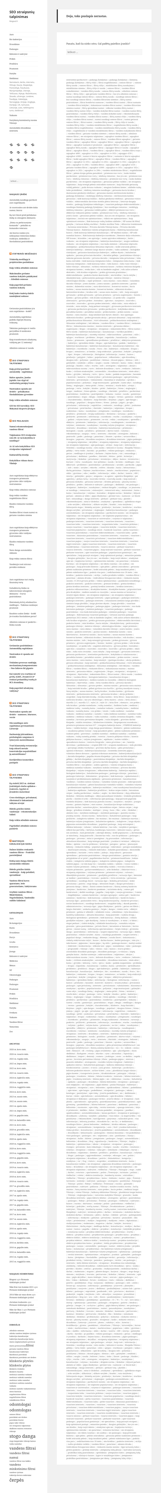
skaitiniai (130, 1291)
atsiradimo (128, 1175)
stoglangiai (78, 385)
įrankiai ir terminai (120, 841)
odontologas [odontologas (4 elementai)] (20, 1409)
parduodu (129, 464)
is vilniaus (123, 951)
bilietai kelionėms (108, 1082)
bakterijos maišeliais (102, 787)
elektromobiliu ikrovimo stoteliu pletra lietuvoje (96, 201)
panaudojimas (115, 1308)
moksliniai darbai (129, 1268)
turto (91, 368)
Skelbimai (23, 94)
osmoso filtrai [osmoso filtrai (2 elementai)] (15, 1414)
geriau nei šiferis (130, 906)
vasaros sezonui (108, 547)
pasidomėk (102, 1291)
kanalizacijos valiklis (75, 1164)
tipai (70, 354)
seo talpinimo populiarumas (115, 515)
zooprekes (101, 1161)
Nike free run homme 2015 (21, 1287)
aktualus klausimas (95, 915)
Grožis (12, 942)
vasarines (129, 521)
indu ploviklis (136, 745)
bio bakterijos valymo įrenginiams (116, 1249)
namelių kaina (88, 708)
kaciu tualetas (104, 634)
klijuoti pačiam (133, 1362)
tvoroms (95, 878)
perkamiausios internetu (88, 694)
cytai (107, 1053)
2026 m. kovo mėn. (17, 1049)
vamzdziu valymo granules (114, 781)
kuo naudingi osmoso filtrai (78, 99)
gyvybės (77, 374)
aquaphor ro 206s (92, 170)
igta (114, 1050)
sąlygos (69, 337)
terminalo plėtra (95, 1212)
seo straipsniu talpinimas (92, 136)
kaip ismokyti (100, 660)
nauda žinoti (115, 937)
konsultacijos (87, 1130)
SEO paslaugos (20, 421)
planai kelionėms (91, 1124)
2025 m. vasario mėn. (19, 1073)
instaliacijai (116, 1229)
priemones (127, 428)
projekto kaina (122, 1234)
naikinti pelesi (72, 733)
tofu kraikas (128, 637)
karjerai (116, 1217)
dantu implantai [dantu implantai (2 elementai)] (16, 1342)
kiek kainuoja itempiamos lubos (96, 261)
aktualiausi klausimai (76, 841)
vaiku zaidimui (121, 249)
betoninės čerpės (107, 883)
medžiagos (101, 397)
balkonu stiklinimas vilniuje (119, 1065)
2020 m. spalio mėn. (18, 1139)
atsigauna (98, 476)
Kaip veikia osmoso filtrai (20, 558)
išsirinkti (113, 391)
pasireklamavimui (108, 1101)
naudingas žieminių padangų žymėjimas (84, 207)
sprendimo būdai (86, 343)
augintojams (72, 329)
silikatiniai (86, 504)
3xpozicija (128, 1053)
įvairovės (118, 1285)
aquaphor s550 (128, 164)
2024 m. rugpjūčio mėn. (20, 1087)
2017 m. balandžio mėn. (20, 1209)
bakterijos (72, 343)
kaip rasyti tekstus (119, 558)
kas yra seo (122, 176)
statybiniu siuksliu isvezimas (106, 767)
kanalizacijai (108, 331)
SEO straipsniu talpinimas (19, 362)
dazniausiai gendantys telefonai (80, 193)
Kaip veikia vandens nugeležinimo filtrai (18, 497)
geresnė (123, 1198)
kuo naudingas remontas (116, 207)
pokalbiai (103, 1115)
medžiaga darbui (101, 1226)
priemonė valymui (114, 872)
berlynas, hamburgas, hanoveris (101, 830)
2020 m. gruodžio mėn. (19, 1129)
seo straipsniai (93, 1164)
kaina (70, 340)
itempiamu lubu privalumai (122, 258)
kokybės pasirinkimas (118, 849)
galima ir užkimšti (85, 912)
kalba (80, 1138)
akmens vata (72, 813)
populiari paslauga (107, 824)
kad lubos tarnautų (132, 1449)
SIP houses (71, 238)
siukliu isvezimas (84, 722)
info (121, 292)
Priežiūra (13, 63)
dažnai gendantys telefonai (111, 198)
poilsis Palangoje (117, 1084)
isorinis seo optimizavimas (90, 218)
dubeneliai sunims (83, 286)
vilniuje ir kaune (86, 1455)
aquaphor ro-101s (90, 153)
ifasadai (110, 467)
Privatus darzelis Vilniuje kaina (104, 227)
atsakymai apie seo (104, 1427)
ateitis (135, 1282)
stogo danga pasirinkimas (100, 728)
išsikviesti (72, 946)
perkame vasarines (74, 552)
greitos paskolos (73, 1449)
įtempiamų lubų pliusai (111, 1449)
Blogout (12, 1279)
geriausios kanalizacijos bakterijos (93, 252)
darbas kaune (107, 940)
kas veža (113, 827)
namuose (126, 496)
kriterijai (128, 456)
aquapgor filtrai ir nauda (116, 147)
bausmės (137, 374)
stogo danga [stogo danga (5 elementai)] (22, 1436)
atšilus (90, 363)
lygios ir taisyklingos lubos (108, 1455)
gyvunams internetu (130, 651)
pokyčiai (105, 1316)
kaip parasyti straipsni (88, 555)
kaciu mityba (129, 275)
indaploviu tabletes (85, 818)
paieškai (129, 1110)
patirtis (82, 883)
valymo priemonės (74, 869)
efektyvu (70, 422)
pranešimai (129, 1294)
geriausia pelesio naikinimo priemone (123, 1435)
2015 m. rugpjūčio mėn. (20, 1261)
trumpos (70, 1147)
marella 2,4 (71, 702)
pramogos (112, 1200)
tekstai (129, 1090)
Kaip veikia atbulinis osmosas (23, 268)
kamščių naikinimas (75, 915)
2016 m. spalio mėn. (18, 1228)
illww (104, 1059)
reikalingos (124, 1149)
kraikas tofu (91, 292)
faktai (85, 886)
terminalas (117, 1212)
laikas (90, 357)
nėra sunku (99, 447)
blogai (70, 1155)
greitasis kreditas (111, 583)
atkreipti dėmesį (103, 832)
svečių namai (93, 1206)
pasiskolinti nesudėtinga (129, 580)
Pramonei (13, 68)
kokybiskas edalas (126, 309)
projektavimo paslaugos (103, 1234)
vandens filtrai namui (115, 102)
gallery (101, 1305)
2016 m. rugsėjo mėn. (18, 1233)
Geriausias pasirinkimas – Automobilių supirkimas (21, 647)
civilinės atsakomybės (83, 371)
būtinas (105, 360)
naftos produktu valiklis (113, 575)
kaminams (119, 1311)
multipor (97, 810)
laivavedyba (127, 1325)
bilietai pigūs (98, 1079)
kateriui (125, 1322)
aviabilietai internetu (117, 1161)
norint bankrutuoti (75, 903)
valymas (70, 425)
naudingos (116, 411)
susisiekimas (118, 946)
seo (123, 742)
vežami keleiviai (100, 827)
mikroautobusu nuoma (76, 368)
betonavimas (129, 467)
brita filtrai (119, 697)
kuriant (69, 462)
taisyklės (93, 1115)
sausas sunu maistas (108, 292)
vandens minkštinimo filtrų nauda (110, 128)
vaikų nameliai (105, 705)
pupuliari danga (73, 937)
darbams (99, 453)
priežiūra (123, 391)
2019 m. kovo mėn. (17, 1162)
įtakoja (114, 402)
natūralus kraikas (74, 699)
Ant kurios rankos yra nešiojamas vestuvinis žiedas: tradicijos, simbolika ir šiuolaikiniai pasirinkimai (22, 237)
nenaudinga (130, 453)
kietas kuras (102, 815)
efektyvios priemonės (131, 340)
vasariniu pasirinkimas (76, 532)
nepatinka (109, 337)
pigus (108, 946)
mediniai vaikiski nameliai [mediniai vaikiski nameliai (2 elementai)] (20, 1377)
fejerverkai (83, 674)
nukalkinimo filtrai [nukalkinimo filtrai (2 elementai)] (17, 1400)
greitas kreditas (128, 583)
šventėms (70, 447)
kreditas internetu (125, 586)
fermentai (111, 413)
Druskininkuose (117, 1206)
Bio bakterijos (15, 39)
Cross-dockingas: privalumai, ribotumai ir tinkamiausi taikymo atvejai (23, 800)
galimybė (115, 382)
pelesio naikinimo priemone (127, 731)
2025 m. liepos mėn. (18, 1063)
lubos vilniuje (72, 266)
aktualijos (106, 1294)
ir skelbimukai (126, 1121)
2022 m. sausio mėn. (18, 1101)
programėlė (73, 948)
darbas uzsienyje (88, 954)
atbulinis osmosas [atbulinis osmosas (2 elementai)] (16, 1330)
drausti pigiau (117, 360)
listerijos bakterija (74, 249)
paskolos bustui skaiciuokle (96, 275)
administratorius (74, 906)
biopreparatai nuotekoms (125, 722)
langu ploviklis (118, 603)
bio (105, 348)
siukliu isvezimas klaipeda (122, 716)
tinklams (113, 1178)
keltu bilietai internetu (87, 1263)
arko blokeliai (113, 869)
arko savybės (74, 504)
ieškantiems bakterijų (107, 770)
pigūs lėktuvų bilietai (115, 1305)
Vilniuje (123, 1141)
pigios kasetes (72, 1073)
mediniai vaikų (73, 708)
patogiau (114, 844)
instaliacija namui (76, 1232)
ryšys (87, 365)
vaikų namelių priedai (86, 736)
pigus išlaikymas (99, 496)
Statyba (12, 73)
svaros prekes (124, 948)
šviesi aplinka (90, 391)
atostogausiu (90, 1062)
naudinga (102, 391)
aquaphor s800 (73, 153)
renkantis (107, 405)
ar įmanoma (134, 487)
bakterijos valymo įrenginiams (80, 821)
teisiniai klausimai (115, 1132)
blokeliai (82, 459)
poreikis (70, 1268)
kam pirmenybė (87, 832)
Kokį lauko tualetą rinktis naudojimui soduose (21, 295)
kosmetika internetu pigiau (120, 750)
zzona (136, 1048)
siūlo (136, 334)
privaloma (106, 1217)
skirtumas (87, 1203)
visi (120, 453)
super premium (94, 280)
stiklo (68, 473)
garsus (69, 1059)
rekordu (93, 467)
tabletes (119, 864)
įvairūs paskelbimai (109, 1093)
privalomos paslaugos (112, 377)
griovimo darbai (73, 807)
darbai (121, 473)
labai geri (101, 1149)
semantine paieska (133, 555)
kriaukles (82, 238)
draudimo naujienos (95, 439)
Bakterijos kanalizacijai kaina (20, 842)
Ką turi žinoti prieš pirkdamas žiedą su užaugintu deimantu (22, 216)
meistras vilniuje (121, 278)
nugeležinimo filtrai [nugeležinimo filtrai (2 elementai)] (17, 1397)
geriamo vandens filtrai (76, 167)
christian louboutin (18, 1302)
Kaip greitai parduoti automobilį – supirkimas (21, 370)
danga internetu (92, 498)
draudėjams (71, 1115)
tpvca (101, 374)
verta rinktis (94, 852)
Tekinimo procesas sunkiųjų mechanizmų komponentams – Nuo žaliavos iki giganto (23, 665)
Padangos (13, 979)
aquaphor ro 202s (74, 170)
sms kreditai (116, 275)
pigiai (139, 464)
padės (79, 436)
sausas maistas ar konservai (123, 592)
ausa (108, 1070)
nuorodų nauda (114, 479)
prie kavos (119, 1291)
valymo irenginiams (87, 770)
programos (104, 776)
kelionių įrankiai (87, 1121)
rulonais (129, 872)
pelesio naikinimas (132, 728)
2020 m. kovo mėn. (17, 1148)
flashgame (81, 1053)
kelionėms (100, 1087)
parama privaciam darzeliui (88, 255)
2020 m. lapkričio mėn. (19, 1134)
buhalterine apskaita (105, 821)
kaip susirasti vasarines (111, 549)
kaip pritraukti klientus (87, 566)
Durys (12, 937)
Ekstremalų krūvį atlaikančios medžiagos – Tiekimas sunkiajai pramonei (23, 605)
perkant (104, 498)
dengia (92, 397)
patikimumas (83, 745)
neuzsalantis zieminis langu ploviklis (122, 600)
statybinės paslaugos (109, 813)
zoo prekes (134, 702)
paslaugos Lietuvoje (75, 776)
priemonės (79, 340)
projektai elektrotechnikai (98, 1232)
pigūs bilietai (102, 1084)
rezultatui (134, 1147)
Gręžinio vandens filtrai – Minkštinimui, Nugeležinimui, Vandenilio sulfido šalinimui (21, 896)
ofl (83, 1050)
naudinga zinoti (95, 530)
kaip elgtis (109, 892)
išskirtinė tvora (128, 869)
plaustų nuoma (129, 481)
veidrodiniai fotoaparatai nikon (107, 578)
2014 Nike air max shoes (20, 1294)
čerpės (104, 909)
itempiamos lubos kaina (123, 261)
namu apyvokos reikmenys (114, 238)
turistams (124, 1172)
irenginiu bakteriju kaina (109, 725)
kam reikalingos (94, 1147)
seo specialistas (108, 1421)
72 (122, 1299)
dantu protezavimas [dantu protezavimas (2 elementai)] (17, 1346)
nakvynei (92, 1169)
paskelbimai (136, 1087)
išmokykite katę (73, 278)
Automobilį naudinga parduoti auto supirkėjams (23, 201)
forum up (70, 1285)
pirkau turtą (82, 479)
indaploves (121, 821)
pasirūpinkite (97, 394)
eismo (76, 467)
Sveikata (13, 1012)
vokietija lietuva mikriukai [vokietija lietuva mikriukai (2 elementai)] (20, 1475)
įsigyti (121, 399)
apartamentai (92, 1172)
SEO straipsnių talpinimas (21, 14)
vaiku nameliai (101, 716)
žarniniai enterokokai (78, 227)
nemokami (112, 1149)
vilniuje (83, 948)
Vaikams (13, 115)
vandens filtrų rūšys (75, 125)
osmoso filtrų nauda (111, 91)
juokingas (109, 1056)
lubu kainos (112, 263)
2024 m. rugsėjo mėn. (18, 1082)
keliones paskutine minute (78, 1070)
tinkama (109, 394)
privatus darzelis (99, 258)
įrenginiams (104, 411)
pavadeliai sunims (93, 312)
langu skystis (134, 821)
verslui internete (75, 1254)
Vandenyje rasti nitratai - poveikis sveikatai (20, 565)
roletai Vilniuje (82, 1192)
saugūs (98, 363)
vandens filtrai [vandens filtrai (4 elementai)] (22, 1448)
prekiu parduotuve (107, 309)
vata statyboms (124, 504)
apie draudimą (128, 357)
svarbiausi (79, 337)
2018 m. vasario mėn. (19, 1181)
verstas (120, 397)
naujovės (82, 1288)
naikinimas (71, 411)
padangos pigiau (103, 606)
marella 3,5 (84, 702)
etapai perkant (72, 923)
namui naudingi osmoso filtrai (80, 96)
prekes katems (109, 312)
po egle (130, 402)
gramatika (97, 1268)
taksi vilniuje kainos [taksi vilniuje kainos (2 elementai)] (27, 1441)
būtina (112, 456)
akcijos (132, 365)
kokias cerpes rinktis (118, 790)
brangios (70, 439)
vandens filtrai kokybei (78, 105)
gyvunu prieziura (103, 295)
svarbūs (124, 1147)
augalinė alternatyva (102, 646)
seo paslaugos (132, 484)
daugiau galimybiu (76, 558)
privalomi (80, 1147)
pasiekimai (93, 1325)
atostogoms (111, 365)
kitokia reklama (119, 1124)
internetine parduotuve (76, 79)
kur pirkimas (100, 462)
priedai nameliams (87, 705)
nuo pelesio (87, 764)
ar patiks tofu (119, 297)
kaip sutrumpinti (125, 824)
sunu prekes (103, 1189)
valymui (138, 416)
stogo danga (92, 883)
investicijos (106, 459)
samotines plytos (90, 807)
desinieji (90, 1056)
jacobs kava (128, 1067)
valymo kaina (82, 419)
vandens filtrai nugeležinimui (79, 128)
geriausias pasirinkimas (89, 855)
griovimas (85, 733)
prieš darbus (85, 408)
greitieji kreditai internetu (102, 586)
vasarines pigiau (91, 527)
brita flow (113, 702)
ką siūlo (106, 943)
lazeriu (129, 473)
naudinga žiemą (85, 991)
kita (68, 1280)
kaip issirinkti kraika (77, 688)
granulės (127, 1195)
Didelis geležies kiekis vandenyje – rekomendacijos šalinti (22, 812)
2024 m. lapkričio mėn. (19, 1077)
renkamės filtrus (96, 668)
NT (10, 970)
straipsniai (92, 329)
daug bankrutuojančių (109, 900)
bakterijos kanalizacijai (111, 241)
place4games (124, 1050)
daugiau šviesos (95, 402)
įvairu (91, 1288)
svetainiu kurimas (111, 1430)
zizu (111, 1135)
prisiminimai (79, 1220)
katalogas (70, 1093)
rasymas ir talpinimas (122, 518)
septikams (108, 739)
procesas (81, 838)
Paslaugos (13, 49)
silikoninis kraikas (123, 289)
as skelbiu (127, 1056)
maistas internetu (104, 326)
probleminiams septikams (79, 787)
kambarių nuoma (113, 1175)
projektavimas (93, 1178)
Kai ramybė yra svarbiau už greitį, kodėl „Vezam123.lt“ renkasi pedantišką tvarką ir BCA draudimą (23, 678)
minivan (129, 1059)
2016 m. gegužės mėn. (19, 1247)
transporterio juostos (89, 1073)
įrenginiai (137, 351)
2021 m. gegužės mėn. (19, 1115)
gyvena (83, 1325)
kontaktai (98, 300)
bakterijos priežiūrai (97, 790)
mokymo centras (128, 1316)
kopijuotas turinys (83, 561)
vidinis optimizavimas (106, 580)
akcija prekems (133, 660)
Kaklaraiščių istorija (19, 455)
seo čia (115, 1121)
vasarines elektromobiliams (101, 532)
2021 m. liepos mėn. (18, 1110)
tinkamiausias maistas (84, 326)
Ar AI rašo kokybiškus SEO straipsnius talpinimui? (22, 448)
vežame (87, 827)
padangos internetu (75, 521)
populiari (81, 402)
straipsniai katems (74, 269)
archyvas (91, 1305)
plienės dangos (102, 1271)
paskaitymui (72, 1297)
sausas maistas (86, 691)
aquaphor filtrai (89, 142)
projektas (135, 1234)
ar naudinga (72, 490)
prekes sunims (124, 312)
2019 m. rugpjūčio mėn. (20, 1153)
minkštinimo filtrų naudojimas (120, 85)
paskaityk (70, 1294)
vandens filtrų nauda (90, 91)
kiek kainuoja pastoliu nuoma (98, 801)
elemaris (124, 702)
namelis (98, 714)
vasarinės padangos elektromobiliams (122, 204)
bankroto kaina (128, 898)
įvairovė (92, 1322)
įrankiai (115, 1254)
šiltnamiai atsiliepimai (76, 323)
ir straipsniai (127, 1098)
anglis (104, 793)
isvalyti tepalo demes (75, 595)
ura (90, 1297)
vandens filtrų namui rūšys (78, 111)
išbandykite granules (75, 875)
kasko (69, 371)
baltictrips (116, 1067)
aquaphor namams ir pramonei (88, 145)
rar (79, 1161)
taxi (106, 948)
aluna (120, 699)
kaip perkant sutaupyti (99, 306)
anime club (127, 1288)
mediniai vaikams (84, 716)
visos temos (114, 1115)
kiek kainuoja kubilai (87, 198)
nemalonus (80, 351)
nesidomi (81, 363)
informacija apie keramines (100, 929)
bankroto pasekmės (96, 889)
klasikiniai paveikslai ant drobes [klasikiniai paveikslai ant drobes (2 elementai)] (22, 1357)
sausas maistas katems (85, 289)
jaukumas (136, 405)
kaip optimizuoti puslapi (111, 555)
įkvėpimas (79, 1257)
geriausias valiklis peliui (96, 210)
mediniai (78, 391)
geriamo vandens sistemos (94, 133)
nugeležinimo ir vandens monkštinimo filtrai (93, 130)
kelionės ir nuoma (115, 447)
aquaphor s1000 (73, 156)
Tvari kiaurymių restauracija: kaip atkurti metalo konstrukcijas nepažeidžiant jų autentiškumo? (23, 749)
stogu (131, 1169)
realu (111, 1280)
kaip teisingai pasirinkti (98, 841)
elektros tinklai (73, 1237)
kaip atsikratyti (104, 351)
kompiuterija (99, 1127)
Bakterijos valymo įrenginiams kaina (98, 229)
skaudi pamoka (130, 903)
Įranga (12, 951)
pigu (129, 1178)
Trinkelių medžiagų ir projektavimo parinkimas (21, 261)
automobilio (100, 371)
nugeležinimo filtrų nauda (125, 125)
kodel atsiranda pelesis (126, 246)
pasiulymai (82, 1093)
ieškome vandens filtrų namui (119, 108)
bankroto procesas (129, 900)
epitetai (77, 844)
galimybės (70, 363)
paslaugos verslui (97, 1098)
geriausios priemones (111, 779)
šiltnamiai (70, 685)
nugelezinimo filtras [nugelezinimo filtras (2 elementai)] (17, 1394)
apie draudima (116, 1096)
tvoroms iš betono (125, 866)
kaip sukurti (115, 852)
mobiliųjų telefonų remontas (99, 196)
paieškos (93, 456)
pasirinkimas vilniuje (130, 255)
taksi (128, 946)
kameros (81, 377)
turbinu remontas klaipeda (128, 266)
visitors (91, 1161)
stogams (90, 1271)
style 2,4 (94, 702)
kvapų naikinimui (96, 413)
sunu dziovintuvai (101, 286)
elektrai (95, 1229)
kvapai (100, 337)
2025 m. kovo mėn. (17, 1068)
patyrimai (111, 1118)
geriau (69, 453)
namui (122, 354)
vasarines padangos (114, 609)
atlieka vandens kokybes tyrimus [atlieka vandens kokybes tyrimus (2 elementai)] (22, 1333)
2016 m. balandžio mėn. (20, 1252)
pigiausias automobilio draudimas (81, 824)
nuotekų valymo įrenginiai (112, 425)
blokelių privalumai (119, 881)
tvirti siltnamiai (101, 320)
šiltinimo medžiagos (85, 796)
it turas (94, 1067)
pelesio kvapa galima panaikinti (88, 173)
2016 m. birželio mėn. (19, 1242)
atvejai (131, 385)
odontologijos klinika (75, 280)
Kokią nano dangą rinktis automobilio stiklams (21, 862)
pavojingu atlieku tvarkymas (81, 747)
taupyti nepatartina (109, 931)
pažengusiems (135, 1215)
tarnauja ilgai (125, 875)
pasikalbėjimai (113, 1288)
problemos (82, 464)
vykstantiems (96, 380)
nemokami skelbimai (75, 1308)
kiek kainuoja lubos (96, 263)
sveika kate (90, 269)
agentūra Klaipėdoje (124, 476)
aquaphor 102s (131, 167)
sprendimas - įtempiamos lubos (110, 1452)
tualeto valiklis (121, 739)
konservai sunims (120, 286)
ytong (105, 810)
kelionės (136, 368)
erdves (102, 467)
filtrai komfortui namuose (92, 102)
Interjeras (13, 946)
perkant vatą (116, 498)
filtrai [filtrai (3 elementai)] (30, 1345)
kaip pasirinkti (112, 915)
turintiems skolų (114, 889)
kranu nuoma (88, 815)
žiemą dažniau (121, 917)
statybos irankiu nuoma (120, 1186)
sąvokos (130, 380)
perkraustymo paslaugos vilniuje (97, 278)
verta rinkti (80, 450)
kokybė (127, 351)
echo (118, 1322)
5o (122, 1048)
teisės (76, 1096)
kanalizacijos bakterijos (123, 346)
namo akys (126, 382)
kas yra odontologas (94, 699)
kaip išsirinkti (100, 399)
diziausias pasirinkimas (87, 535)
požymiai (84, 360)
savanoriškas (129, 436)
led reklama (94, 323)
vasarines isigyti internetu (108, 1410)
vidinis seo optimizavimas (115, 218)
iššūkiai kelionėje (74, 827)
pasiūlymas (120, 1135)
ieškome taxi (98, 946)
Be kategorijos (15, 923)
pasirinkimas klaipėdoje (104, 759)
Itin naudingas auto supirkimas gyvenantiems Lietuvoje (21, 726)
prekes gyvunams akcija (96, 317)
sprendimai (117, 501)
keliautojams (86, 1132)
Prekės (12, 59)
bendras (133, 1302)
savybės (120, 464)
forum (93, 1280)
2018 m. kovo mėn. (17, 1176)
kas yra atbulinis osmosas (124, 94)
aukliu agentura (101, 764)
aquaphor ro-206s (80, 164)
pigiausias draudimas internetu (116, 1164)
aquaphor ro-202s (100, 162)
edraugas (117, 1155)
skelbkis (83, 1110)
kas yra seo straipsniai (115, 215)
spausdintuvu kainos (75, 742)
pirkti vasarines (107, 1401)
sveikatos (126, 368)
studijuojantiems (73, 1223)
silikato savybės (100, 504)
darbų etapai (86, 1226)
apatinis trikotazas (74, 750)
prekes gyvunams (85, 295)
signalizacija (100, 1141)
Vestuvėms (14, 1026)
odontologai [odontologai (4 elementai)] (20, 1404)
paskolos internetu (120, 283)
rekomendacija (73, 433)
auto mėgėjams (73, 1084)
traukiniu (81, 1076)
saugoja (85, 433)
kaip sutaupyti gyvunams (99, 640)
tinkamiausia (129, 937)
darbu (70, 1333)
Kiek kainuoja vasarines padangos (92, 614)
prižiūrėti (70, 416)
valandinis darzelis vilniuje (105, 629)
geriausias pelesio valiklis (91, 215)
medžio (93, 473)
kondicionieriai (73, 1067)
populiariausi (101, 357)
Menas (12, 965)
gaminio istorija (130, 855)
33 (113, 1299)
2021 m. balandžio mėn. (20, 1120)
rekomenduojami (74, 501)
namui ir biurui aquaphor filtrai (97, 156)
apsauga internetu (125, 1107)
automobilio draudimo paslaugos (81, 951)
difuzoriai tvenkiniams (131, 224)
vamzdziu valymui (133, 784)
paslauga (70, 365)
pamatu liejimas (82, 804)
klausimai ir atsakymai (114, 380)
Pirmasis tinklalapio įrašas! (19, 1281)
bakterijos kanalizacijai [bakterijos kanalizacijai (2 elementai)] (18, 1336)
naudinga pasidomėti (111, 934)
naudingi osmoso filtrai (126, 96)
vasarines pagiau (74, 541)
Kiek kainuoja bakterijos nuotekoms (99, 235)
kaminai (70, 1314)
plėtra (98, 1215)
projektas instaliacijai (128, 1240)
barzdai (90, 450)
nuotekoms (82, 348)
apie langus (84, 1090)
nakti (138, 1169)
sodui (91, 682)
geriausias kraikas (109, 694)
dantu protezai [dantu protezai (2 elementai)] (29, 1342)
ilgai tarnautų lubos (130, 1447)
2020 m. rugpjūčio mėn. (20, 1143)
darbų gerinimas (73, 470)
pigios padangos (134, 439)
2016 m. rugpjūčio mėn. (20, 1238)
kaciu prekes (116, 1189)
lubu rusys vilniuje (128, 263)
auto (92, 1087)
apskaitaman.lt (132, 776)
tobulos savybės (86, 934)
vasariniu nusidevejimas (108, 1413)
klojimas (112, 399)
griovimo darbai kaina (106, 747)
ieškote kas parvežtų (75, 830)
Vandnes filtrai (16, 1022)
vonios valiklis (130, 864)
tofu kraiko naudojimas (100, 297)
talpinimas (122, 365)
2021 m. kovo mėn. (17, 1125)
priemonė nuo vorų (88, 176)
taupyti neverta (130, 934)
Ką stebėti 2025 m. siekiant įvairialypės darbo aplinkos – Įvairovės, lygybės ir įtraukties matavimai (23, 787)
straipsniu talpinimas (76, 1158)
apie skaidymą (91, 920)
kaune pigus (95, 943)
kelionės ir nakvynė (94, 484)
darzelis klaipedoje (76, 756)
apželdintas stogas (133, 501)
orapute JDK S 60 (98, 745)
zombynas (70, 1161)
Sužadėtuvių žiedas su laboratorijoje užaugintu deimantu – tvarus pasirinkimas (20, 592)
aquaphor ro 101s (114, 167)
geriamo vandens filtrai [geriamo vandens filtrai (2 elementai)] (19, 1349)
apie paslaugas (97, 445)
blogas (82, 329)
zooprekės (70, 697)
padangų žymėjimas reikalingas (89, 204)
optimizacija (124, 1251)
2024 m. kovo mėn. (17, 1092)
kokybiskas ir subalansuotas (123, 654)
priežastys (70, 357)
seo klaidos (104, 558)
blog (91, 1141)
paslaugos (109, 484)
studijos (90, 1220)
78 (117, 1299)
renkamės (124, 348)
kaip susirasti (130, 479)
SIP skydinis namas (119, 232)
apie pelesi (105, 566)
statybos (128, 801)
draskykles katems (99, 589)
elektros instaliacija (94, 1175)
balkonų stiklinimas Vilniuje (104, 1192)
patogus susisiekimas (132, 847)
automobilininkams (91, 1113)
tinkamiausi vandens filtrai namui (106, 105)
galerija (69, 1305)
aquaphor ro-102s (108, 153)
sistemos (93, 1152)
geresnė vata (114, 496)
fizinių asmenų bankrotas (102, 1048)
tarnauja (122, 413)
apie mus (109, 300)
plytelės (127, 498)
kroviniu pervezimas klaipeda (89, 719)
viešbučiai (102, 1169)
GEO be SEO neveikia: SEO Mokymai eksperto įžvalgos (22, 407)
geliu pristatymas (126, 747)
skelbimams (130, 1093)
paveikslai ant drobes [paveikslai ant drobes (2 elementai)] (18, 1417)
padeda (122, 343)
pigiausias (83, 943)
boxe (105, 1277)
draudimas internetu (117, 371)
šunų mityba (72, 691)
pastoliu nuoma (128, 813)
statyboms (80, 1274)
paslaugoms (99, 1132)
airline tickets (98, 1070)
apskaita (71, 1082)
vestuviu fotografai (95, 742)
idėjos (115, 459)
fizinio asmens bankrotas (101, 886)
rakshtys (110, 1322)
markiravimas (98, 470)
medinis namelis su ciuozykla (95, 592)
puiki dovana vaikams (92, 187)
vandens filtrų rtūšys (89, 113)
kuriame (117, 507)
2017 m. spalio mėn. (18, 1195)
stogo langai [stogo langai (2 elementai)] (14, 1441)
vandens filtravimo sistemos (105, 99)
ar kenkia (91, 351)
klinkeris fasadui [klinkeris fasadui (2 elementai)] (16, 1372)
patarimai (127, 334)
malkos (96, 793)
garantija (121, 1257)
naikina (133, 337)
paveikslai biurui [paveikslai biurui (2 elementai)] (16, 1420)
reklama (119, 1280)
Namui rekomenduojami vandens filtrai (21, 428)
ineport (81, 1056)
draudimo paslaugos (107, 951)
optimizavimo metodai (104, 561)
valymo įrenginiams (93, 739)
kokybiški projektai (132, 1229)
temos (121, 1220)
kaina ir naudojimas (109, 920)
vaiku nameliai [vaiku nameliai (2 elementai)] (15, 1444)
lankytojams (128, 1297)
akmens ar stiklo (82, 496)
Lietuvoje (88, 1260)
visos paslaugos (73, 1135)
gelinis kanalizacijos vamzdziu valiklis (105, 784)
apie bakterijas (110, 343)
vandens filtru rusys (131, 150)
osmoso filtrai (85, 85)
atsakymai (105, 501)
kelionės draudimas (105, 368)
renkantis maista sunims (108, 1447)
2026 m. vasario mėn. (19, 1054)
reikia (112, 419)
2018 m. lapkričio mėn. (19, 1172)
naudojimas (91, 411)
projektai (104, 1229)
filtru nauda (71, 331)
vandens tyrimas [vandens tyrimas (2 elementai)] (16, 1472)
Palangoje (123, 1169)
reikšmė (114, 1215)
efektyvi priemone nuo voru (121, 210)
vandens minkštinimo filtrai (99, 125)
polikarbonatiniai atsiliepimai (123, 320)
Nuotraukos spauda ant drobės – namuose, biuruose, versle (23, 714)
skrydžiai (93, 442)
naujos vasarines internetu (96, 541)
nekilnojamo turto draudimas (110, 1266)
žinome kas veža (102, 835)
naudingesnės (117, 422)
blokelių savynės (92, 507)
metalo (110, 470)
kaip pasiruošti (86, 835)
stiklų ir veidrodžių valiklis (103, 866)
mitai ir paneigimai (95, 838)
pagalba (99, 892)
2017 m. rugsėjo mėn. (18, 1200)
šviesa (101, 385)
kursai (69, 1096)
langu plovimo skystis (99, 603)
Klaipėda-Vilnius (132, 447)
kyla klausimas (131, 912)
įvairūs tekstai (113, 1098)
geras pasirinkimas (84, 926)
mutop (69, 1302)
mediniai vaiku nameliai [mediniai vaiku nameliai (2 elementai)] (19, 1380)
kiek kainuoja (117, 776)
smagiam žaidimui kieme (115, 187)
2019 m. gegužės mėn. (19, 1158)
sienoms (70, 1274)
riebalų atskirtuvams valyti (78, 940)
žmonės (108, 436)
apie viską (93, 1093)
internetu (70, 380)
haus (112, 810)
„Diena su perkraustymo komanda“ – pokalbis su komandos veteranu (20, 225)
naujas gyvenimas (125, 892)
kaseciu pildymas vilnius (118, 736)
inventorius (133, 459)
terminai (110, 385)
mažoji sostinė (135, 943)
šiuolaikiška (91, 1257)
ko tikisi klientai (116, 793)
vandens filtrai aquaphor (119, 139)
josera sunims (103, 283)
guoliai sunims (100, 631)
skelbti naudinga (86, 892)
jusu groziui (104, 1067)
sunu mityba (81, 306)
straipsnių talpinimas (77, 442)
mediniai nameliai (84, 714)
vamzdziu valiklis (106, 864)
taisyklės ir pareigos (128, 827)
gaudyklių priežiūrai (108, 875)
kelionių (86, 374)
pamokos (98, 1260)
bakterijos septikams (77, 790)
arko (124, 810)
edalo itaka (117, 303)
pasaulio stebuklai (74, 1062)
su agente (109, 476)
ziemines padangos (85, 606)
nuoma (126, 1079)
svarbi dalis (121, 385)
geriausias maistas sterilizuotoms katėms (115, 193)
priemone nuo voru (113, 173)
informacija (87, 354)
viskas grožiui (72, 1130)
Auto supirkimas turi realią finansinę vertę (21, 581)
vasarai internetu (74, 549)
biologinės (70, 430)
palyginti (81, 357)
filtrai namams (134, 102)
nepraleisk (90, 1291)
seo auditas (124, 564)
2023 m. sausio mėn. (18, 1096)
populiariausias (73, 382)
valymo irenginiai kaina (121, 764)
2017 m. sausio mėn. (18, 1219)
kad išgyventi (99, 1118)
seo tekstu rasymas (108, 564)
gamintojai (136, 394)
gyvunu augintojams (122, 295)
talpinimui (102, 1135)
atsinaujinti (97, 490)
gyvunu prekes (81, 297)
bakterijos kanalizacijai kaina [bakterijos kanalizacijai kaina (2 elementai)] (21, 1339)
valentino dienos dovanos (77, 753)
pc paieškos (101, 450)
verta (78, 388)
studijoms (85, 1217)
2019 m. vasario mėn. (19, 1167)
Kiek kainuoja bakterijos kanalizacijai (91, 232)
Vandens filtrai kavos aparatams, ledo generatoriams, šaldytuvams (23, 883)
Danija (131, 1135)
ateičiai (87, 1268)
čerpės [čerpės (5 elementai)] (16, 1480)
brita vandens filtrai (105, 682)
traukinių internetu (82, 1079)
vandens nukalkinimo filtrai (128, 130)
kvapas (134, 348)
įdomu (101, 1322)
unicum (113, 1277)
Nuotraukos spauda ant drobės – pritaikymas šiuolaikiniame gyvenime (21, 391)
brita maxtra (110, 699)
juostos (85, 1067)
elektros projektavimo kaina (79, 1243)
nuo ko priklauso (120, 835)
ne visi (105, 419)
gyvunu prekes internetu (99, 303)
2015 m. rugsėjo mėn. (18, 1257)
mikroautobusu (114, 334)
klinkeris (118, 728)
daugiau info (72, 360)
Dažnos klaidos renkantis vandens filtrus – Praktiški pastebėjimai (22, 852)
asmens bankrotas (90, 895)
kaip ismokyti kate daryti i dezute (104, 314)
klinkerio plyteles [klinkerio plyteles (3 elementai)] (21, 1361)
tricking (89, 1050)
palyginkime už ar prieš (77, 858)
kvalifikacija (72, 1325)
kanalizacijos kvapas (118, 677)
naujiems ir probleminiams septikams (83, 779)
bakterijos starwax (129, 818)
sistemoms (80, 425)
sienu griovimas (113, 742)
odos (85, 473)
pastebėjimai (80, 1282)
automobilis (90, 1246)
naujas (80, 1246)
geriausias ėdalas (121, 326)
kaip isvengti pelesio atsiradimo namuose (96, 184)
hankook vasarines (112, 530)
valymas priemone (96, 872)
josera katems (89, 283)
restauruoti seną (112, 490)
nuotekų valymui (97, 334)
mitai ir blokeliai (91, 501)
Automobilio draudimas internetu (20, 129)
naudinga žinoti (86, 881)
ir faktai (133, 920)
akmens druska (84, 578)
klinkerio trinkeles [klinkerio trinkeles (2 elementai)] (17, 1369)
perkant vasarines (125, 547)
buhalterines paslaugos (97, 773)
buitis (130, 238)
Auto (11, 34)
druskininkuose (108, 1073)
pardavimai (135, 391)
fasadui (112, 504)
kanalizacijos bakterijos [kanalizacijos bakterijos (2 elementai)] (19, 1352)
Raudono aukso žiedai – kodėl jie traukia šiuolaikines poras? (23, 615)
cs (136, 1277)
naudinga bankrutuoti (96, 903)
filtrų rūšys (91, 82)
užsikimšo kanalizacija (106, 923)
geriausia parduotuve (76, 654)
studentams (88, 1223)
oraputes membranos (118, 745)
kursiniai (127, 1223)
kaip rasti (118, 445)
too (117, 1048)
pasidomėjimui (114, 1297)
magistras (100, 1223)
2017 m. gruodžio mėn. (19, 1186)
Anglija (132, 1141)
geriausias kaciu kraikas (123, 190)
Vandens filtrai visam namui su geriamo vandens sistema (23, 514)
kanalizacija (122, 337)
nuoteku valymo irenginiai (110, 1062)
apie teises (72, 1090)
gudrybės (81, 1206)
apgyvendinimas (93, 1155)
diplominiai (131, 1220)
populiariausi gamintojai (120, 552)
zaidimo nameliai (100, 733)
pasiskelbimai (83, 1104)
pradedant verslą (74, 1260)
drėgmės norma (115, 493)
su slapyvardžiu (128, 1115)
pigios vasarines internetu (94, 544)
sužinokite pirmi (125, 1118)
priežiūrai (115, 340)
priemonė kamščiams (120, 858)
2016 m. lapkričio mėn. (19, 1224)
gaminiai (129, 397)
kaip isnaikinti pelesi (125, 569)
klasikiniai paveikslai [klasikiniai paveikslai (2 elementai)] (18, 1355)
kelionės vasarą (125, 830)
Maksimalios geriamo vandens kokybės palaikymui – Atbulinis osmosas (23, 276)
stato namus (96, 804)
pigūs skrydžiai (79, 1277)
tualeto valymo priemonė (77, 866)
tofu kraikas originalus (87, 272)
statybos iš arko (81, 798)
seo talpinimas (88, 1084)
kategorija (126, 1158)
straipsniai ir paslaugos (128, 1113)
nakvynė (84, 1186)
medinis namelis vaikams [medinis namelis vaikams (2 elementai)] (19, 1389)
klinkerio (88, 399)
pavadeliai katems (74, 312)
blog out (83, 1297)
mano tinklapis (94, 1277)
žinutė (137, 363)
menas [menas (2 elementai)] (33, 1389)
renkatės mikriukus (97, 849)
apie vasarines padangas (96, 552)
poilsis (131, 1155)
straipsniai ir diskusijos (76, 1098)
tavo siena (134, 1299)
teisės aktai (134, 371)
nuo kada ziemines (108, 244)
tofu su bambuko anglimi (108, 269)
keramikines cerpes (108, 807)
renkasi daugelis (109, 487)
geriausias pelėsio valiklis (115, 181)
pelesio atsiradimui (120, 566)
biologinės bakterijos (98, 677)
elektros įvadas (123, 1246)
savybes (84, 467)
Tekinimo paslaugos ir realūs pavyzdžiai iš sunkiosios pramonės (22, 331)
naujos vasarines (74, 527)
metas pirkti (91, 385)
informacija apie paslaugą (102, 798)
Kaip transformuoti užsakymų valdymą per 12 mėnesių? (22, 341)
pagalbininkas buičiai (99, 858)
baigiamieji (101, 1220)
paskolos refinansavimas (77, 589)
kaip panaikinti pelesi (103, 731)
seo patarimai (122, 561)
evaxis (91, 1053)
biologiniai (100, 354)
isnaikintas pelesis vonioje (79, 731)
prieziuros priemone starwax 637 (81, 725)
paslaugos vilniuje (118, 773)
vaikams (70, 241)
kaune (96, 940)
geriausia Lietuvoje (93, 481)
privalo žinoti (101, 926)
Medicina (13, 961)
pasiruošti (70, 436)
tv (84, 1305)
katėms (69, 297)
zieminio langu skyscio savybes (99, 249)
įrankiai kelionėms (127, 1127)
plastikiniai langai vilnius (124, 1070)
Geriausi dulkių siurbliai (86, 224)
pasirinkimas (72, 394)
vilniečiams (105, 1325)
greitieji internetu (90, 1449)
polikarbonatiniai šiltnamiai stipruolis (96, 246)
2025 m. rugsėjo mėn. (18, 1059)
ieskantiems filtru (118, 329)
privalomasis (83, 380)
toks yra (135, 940)
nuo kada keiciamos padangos (93, 612)
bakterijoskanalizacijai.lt (130, 753)
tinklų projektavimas (113, 1243)
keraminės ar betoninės (120, 926)
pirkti (102, 388)
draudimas (82, 428)
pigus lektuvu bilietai (96, 1198)
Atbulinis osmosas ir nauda (21, 348)
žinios (102, 1297)
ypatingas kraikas (116, 660)
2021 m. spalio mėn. (18, 1106)
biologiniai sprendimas (76, 917)
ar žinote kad (129, 1365)
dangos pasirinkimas (111, 855)
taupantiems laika (110, 524)
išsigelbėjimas (74, 895)
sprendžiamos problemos (97, 340)
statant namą (80, 929)
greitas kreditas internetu (77, 586)
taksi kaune (71, 943)
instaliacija (107, 1237)
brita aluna (130, 699)
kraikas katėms (116, 691)
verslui (118, 1260)
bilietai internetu (132, 1076)
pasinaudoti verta (89, 900)
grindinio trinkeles (82, 810)
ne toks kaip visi (88, 864)
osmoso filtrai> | (127, 82)
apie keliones (87, 1096)
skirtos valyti (113, 430)
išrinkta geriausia (112, 481)
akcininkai (116, 1053)
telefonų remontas (107, 176)
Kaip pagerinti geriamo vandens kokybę (20, 286)
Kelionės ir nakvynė (18, 54)
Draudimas (14, 44)
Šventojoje (113, 1172)
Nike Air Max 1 (16, 1309)
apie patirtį (93, 1101)
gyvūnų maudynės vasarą (127, 688)
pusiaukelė (127, 1217)
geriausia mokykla (74, 481)
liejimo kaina (111, 453)
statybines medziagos (89, 813)
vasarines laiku (73, 524)
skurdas (99, 1053)
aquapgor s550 (125, 153)
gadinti (71, 419)
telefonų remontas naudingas (97, 190)
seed (68, 1050)
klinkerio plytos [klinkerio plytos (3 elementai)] (20, 1365)
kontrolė (72, 377)
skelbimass (71, 1056)
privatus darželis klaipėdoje (78, 762)
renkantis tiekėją (82, 847)
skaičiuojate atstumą (77, 849)
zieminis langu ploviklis (77, 603)
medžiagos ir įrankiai (83, 453)
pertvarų (70, 1311)
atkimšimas (117, 912)
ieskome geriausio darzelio (78, 258)
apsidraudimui (113, 1087)
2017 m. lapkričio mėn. (19, 1190)
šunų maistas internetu (85, 1189)
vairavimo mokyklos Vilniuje (108, 1195)
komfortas (84, 394)
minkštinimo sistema (75, 88)
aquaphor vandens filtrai (116, 136)
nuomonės (82, 1107)
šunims (137, 295)
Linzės (105, 711)
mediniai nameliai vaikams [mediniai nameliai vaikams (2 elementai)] (20, 1374)
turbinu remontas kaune (103, 266)
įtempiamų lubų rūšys (121, 1458)
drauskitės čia (103, 1121)
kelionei (115, 363)
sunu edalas (122, 280)
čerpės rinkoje (121, 929)
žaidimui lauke (120, 705)
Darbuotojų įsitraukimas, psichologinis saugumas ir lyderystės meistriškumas (21, 737)
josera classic (72, 215)
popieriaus (135, 470)
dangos (111, 397)
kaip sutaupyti (112, 651)
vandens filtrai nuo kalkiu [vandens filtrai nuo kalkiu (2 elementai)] (20, 1461)
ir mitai (124, 920)
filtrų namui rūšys (118, 116)
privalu (123, 1215)
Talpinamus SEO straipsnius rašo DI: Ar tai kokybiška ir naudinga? (22, 438)
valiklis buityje (80, 728)
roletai (80, 1175)
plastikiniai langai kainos (130, 1192)
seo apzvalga (94, 238)
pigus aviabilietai (103, 1050)
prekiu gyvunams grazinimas (113, 272)
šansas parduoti (109, 1113)
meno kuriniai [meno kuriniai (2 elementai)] (15, 1391)
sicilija (97, 575)
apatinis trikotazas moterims (104, 753)
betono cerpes (125, 807)
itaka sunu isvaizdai (82, 651)
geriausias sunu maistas (130, 685)
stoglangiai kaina (85, 1195)
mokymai (115, 1316)
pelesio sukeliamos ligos (77, 572)
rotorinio (80, 1172)
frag (84, 1161)
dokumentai (91, 776)
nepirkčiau (96, 405)
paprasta (80, 439)
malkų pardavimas (82, 793)
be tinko (119, 462)
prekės (80, 484)
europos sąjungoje (108, 895)
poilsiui (133, 1172)
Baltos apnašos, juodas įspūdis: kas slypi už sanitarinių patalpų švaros (21, 380)
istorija (69, 476)
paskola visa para (97, 572)
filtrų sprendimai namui (93, 108)
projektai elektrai (74, 1240)
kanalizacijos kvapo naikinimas (118, 804)
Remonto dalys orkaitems (128, 235)
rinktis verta (122, 909)
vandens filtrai (74, 133)
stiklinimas (116, 1079)
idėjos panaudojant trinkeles (109, 796)
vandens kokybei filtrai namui (106, 111)
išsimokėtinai (114, 1158)
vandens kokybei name (111, 113)
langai (69, 391)
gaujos (89, 476)
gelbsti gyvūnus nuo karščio (101, 688)
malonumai (127, 490)
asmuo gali (124, 895)
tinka (130, 363)
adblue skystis (117, 252)
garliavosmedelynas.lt (95, 869)
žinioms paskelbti (104, 1110)
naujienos (119, 300)
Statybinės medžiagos (24, 253)
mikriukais (116, 847)
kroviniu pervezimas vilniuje (87, 1059)
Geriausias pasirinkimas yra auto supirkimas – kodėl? (22, 310)
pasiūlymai (95, 360)
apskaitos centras (74, 1065)
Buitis (12, 928)
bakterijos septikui (127, 770)
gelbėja (69, 450)
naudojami (87, 462)
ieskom (128, 1048)
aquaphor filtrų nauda (76, 147)
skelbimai (83, 456)
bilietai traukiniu (104, 1076)
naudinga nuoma (84, 447)
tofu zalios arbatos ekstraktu (126, 617)
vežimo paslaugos (116, 450)
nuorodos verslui (97, 479)
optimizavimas (84, 1144)
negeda (137, 1056)
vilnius (99, 948)
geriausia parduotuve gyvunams (82, 309)
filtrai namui (86, 122)
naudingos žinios (74, 1124)
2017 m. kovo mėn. (17, 1214)
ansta (118, 1056)
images (78, 1305)
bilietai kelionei (98, 1104)
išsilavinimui (72, 1226)
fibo (118, 810)
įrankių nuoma (73, 815)
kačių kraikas (101, 691)
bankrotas (81, 889)
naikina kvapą (127, 915)
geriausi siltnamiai (117, 317)
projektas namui (82, 1234)
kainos (130, 354)
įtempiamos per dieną (99, 1458)
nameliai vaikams (105, 708)
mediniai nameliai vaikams (78, 767)
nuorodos (130, 300)
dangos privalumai (125, 883)
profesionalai (108, 464)
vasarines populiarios (76, 530)
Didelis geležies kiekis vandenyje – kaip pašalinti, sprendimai (22, 872)
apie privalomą (131, 377)
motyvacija (71, 459)
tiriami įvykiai (93, 377)
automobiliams (101, 1096)
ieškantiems (114, 357)
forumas (70, 1299)
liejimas (86, 470)
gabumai (95, 1217)
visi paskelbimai (133, 1132)
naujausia (98, 1282)
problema (90, 337)
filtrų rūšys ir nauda (96, 88)
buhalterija (137, 1079)
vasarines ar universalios (99, 518)
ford (115, 1127)
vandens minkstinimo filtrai (115, 170)
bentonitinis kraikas (75, 292)
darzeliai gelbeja (110, 255)
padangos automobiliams (117, 1379)
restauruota (85, 490)
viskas (74, 1280)
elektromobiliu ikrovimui (128, 620)
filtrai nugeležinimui (107, 82)
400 (136, 473)
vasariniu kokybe (108, 527)
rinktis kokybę (87, 923)
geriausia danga (73, 886)
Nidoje (88, 1183)
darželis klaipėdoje (83, 759)
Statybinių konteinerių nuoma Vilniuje (23, 121)
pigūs (68, 1079)
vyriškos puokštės (124, 331)
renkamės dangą (90, 937)
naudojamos (123, 419)
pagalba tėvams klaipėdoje (98, 756)
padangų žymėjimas (98, 79)
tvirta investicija (118, 878)
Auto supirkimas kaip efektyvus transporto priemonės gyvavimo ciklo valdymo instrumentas (23, 479)
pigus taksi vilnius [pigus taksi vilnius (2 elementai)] (17, 1423)
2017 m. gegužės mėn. (19, 1205)
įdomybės (129, 1285)
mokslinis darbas (132, 1212)
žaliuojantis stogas (74, 507)
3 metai (138, 892)
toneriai (101, 736)
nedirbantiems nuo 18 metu (119, 572)
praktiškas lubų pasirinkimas (81, 1452)
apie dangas (131, 399)
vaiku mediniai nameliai (115, 714)
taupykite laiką (114, 903)
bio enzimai (101, 818)
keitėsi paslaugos (122, 940)
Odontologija (15, 975)
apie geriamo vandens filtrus (98, 94)
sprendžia (135, 419)
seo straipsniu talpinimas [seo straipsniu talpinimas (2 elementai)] (19, 1426)
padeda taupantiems (122, 374)
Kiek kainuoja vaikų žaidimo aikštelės (104, 221)
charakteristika (75, 399)
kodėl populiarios (120, 832)
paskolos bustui (73, 623)
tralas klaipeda (112, 719)
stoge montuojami (101, 382)
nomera (99, 1056)
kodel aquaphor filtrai (84, 159)
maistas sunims (111, 685)
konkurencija (85, 946)
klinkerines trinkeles (103, 722)
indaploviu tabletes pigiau (86, 861)
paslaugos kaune (119, 943)
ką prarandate (112, 838)
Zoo (11, 1031)
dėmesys (103, 937)
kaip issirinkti (134, 317)
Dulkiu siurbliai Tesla (109, 224)
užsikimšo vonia (102, 912)
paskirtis (131, 413)
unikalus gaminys (91, 909)
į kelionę (83, 1115)
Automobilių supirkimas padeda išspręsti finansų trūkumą (20, 320)
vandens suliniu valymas (88, 781)
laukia (136, 1266)
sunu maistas (109, 280)
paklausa (94, 1186)
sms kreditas (109, 1441)
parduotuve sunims (115, 513)
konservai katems (105, 289)
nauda (92, 348)
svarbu (95, 365)
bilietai (91, 1076)
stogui (84, 397)
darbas (108, 1212)
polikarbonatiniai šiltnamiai (79, 320)
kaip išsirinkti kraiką (86, 697)
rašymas (70, 1149)
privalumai (71, 405)
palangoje (121, 1073)
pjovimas (77, 473)
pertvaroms (101, 1274)
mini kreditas (88, 623)
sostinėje (107, 1155)
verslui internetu (107, 1107)
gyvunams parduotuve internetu (126, 306)
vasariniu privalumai (95, 538)
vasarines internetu (94, 521)
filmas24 (76, 1050)
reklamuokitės (84, 1118)
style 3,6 (103, 702)
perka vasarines (130, 530)
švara (99, 348)
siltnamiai (85, 266)
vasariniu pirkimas (128, 524)
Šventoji (136, 1178)
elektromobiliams (74, 275)
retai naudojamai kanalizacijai (127, 787)
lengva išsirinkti (73, 909)
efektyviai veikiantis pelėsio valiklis (82, 213)
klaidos (79, 365)
